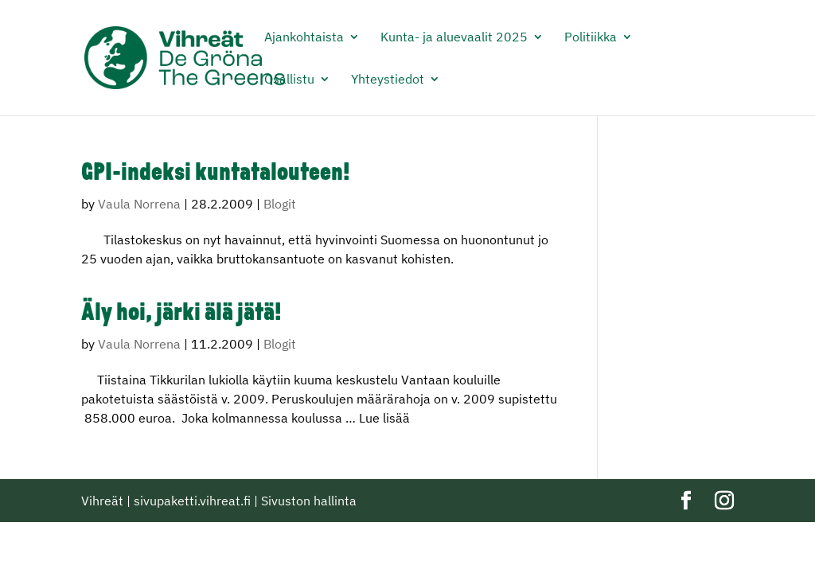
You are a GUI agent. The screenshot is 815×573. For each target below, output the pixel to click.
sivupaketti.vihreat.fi (192, 501)
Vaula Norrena (139, 204)
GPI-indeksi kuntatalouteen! (215, 174)
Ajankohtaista (304, 38)
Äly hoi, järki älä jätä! (181, 314)
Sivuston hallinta (309, 501)
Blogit (279, 204)
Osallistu (289, 80)
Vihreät (102, 501)
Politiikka (590, 38)
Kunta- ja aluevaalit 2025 (454, 38)
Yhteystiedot (387, 80)
